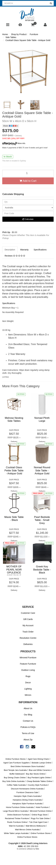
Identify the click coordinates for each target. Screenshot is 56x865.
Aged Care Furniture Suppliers (16, 763)
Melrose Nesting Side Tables (14, 419)
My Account (28, 625)
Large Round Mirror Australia (15, 811)
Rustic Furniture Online (17, 822)
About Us (28, 708)
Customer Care (28, 613)
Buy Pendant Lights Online (39, 777)
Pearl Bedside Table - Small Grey (42, 520)
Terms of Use (28, 733)
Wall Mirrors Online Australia (27, 829)
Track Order (27, 632)
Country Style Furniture (38, 785)
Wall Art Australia (16, 826)
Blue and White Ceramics (40, 770)
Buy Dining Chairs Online (15, 777)
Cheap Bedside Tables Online (39, 781)
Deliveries (28, 644)
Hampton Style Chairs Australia (27, 796)
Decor (28, 682)
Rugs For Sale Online (40, 818)
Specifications (40, 249)
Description (10, 249)
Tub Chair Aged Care (38, 822)
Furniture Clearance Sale (27, 792)
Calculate (27, 219)
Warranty (24, 249)
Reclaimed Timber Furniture (17, 818)
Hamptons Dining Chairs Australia (27, 800)
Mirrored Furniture (28, 657)
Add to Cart (28, 180)
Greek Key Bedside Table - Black (42, 569)
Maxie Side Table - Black (14, 518)
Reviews (15, 256)
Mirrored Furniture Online (41, 811)
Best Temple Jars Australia (15, 770)
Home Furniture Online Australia (20, 807)
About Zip (28, 739)
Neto (37, 849)
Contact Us (28, 721)
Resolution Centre (28, 638)
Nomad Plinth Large (42, 419)
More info (13, 143)
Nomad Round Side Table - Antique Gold (42, 470)
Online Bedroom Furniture (18, 815)
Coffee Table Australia (16, 785)
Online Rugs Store (39, 815)
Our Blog (28, 714)
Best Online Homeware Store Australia (27, 766)
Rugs (28, 676)
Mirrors (28, 695)
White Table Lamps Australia (16, 833)
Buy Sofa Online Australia (13, 781)
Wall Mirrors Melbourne (36, 826)
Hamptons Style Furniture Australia (27, 803)
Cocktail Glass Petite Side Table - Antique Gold (13, 470)
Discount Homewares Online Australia (27, 789)
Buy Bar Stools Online (35, 774)
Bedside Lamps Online (41, 763)
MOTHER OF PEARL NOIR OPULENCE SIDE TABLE (14, 571)
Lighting (28, 689)
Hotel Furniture (42, 807)
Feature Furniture (28, 664)
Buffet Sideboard (17, 774)
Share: (10, 126)
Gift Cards (28, 619)
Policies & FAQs (27, 727)
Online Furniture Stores (15, 759)
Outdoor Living (28, 670)
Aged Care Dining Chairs (38, 759)
